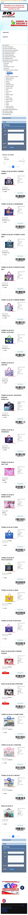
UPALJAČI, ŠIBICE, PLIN (10, 48)
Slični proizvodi (20, 192)
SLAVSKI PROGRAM (9, 55)
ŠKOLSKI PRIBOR (9, 61)
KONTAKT (5, 36)
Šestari (7, 104)
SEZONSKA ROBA (9, 112)
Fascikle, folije (9, 79)
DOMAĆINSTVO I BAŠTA (10, 56)
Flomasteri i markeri (10, 66)
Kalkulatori (8, 83)
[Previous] (11, 167)
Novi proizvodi (7, 118)
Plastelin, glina (9, 97)
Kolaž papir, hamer (10, 84)
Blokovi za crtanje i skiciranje (12, 70)
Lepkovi (7, 93)
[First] (9, 167)
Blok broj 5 (9, 71)
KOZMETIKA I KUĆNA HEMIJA (11, 60)
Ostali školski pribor (10, 107)
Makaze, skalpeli (9, 94)
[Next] (17, 167)
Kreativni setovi (9, 88)
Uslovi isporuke (4, 911)
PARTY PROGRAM (9, 46)
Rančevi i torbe (9, 101)
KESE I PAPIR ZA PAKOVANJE (11, 50)
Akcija (4, 121)
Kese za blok (9, 73)
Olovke (7, 63)
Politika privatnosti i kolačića (7, 907)
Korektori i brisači (9, 86)
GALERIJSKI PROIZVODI (10, 51)
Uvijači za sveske (9, 106)
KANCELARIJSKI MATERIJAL (11, 109)
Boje (7, 65)
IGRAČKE (7, 45)
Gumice (7, 81)
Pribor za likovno (9, 99)
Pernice (7, 96)
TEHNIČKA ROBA (8, 58)
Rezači (7, 102)
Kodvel (23, 905)
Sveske (7, 68)
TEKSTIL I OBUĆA (9, 111)
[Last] (19, 167)
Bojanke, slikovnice (10, 78)
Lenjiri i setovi (9, 91)
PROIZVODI (6, 32)
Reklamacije (4, 909)
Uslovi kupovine (5, 910)
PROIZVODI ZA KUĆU (9, 53)
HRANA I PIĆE (8, 114)
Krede (7, 89)
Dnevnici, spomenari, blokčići (12, 76)
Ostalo (8, 74)
